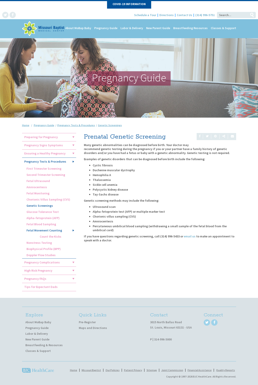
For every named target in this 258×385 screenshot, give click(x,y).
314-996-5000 (163, 339)
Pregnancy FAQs (35, 279)
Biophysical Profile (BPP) (43, 249)
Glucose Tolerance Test (42, 212)
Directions (166, 15)
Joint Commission (172, 370)
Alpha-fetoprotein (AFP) (43, 218)
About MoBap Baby (78, 28)
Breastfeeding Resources (190, 28)
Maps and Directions (93, 328)
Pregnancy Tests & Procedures (45, 161)
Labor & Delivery (132, 28)
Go (252, 15)
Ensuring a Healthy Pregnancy (45, 153)
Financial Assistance (200, 370)
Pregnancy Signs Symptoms (43, 145)
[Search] (232, 15)
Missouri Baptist (91, 370)
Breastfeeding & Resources (44, 345)
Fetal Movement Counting (44, 230)
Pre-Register (87, 322)
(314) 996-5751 (205, 15)
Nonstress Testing (39, 243)
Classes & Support (223, 28)
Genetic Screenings (39, 206)
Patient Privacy (133, 370)
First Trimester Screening (43, 169)
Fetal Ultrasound (38, 181)
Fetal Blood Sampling (41, 224)
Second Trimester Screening (45, 175)
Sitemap (152, 370)
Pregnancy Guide (105, 28)
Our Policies (112, 370)
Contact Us (184, 15)
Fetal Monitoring (37, 193)
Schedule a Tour (145, 15)
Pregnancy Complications (42, 262)
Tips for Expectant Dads (41, 287)
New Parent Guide (158, 28)
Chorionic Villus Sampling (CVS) (48, 199)
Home (25, 125)
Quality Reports (225, 370)
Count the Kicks (50, 237)
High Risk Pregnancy (38, 270)
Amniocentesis (36, 187)
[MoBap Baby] (43, 28)
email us (190, 236)
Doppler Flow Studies (41, 255)
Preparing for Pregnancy (41, 137)
